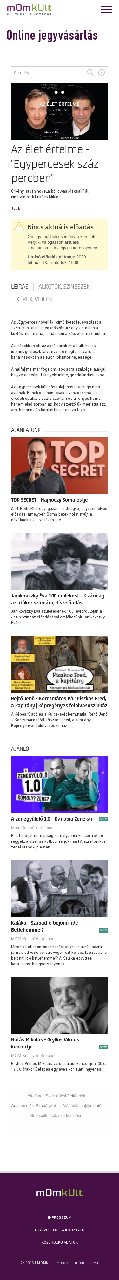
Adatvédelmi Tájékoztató (59, 1230)
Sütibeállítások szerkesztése (56, 1115)
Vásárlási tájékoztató (82, 1105)
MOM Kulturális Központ (33, 938)
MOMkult (29, 9)
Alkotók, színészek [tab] (64, 286)
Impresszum (59, 1218)
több (16, 209)
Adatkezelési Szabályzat (33, 1105)
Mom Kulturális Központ (33, 827)
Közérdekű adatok (60, 1242)
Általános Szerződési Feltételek (56, 1095)
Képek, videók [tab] (34, 299)
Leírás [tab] (20, 286)
